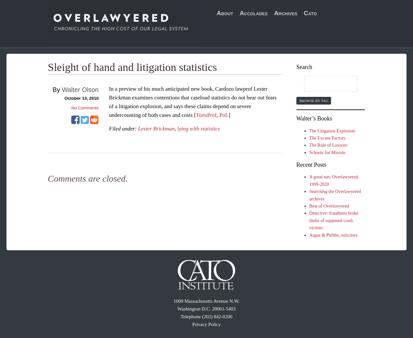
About (225, 13)
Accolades (254, 13)
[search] (324, 84)
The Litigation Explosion (332, 131)
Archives (285, 13)
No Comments (84, 108)
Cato (310, 13)
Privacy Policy (206, 324)
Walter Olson (80, 89)
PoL (223, 115)
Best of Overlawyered (329, 206)
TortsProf (206, 115)
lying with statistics (199, 129)
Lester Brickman (156, 129)
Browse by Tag (313, 101)
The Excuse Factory (327, 138)
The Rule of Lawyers (328, 145)
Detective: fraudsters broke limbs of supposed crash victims (334, 220)
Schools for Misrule (327, 152)
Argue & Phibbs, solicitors (333, 235)
